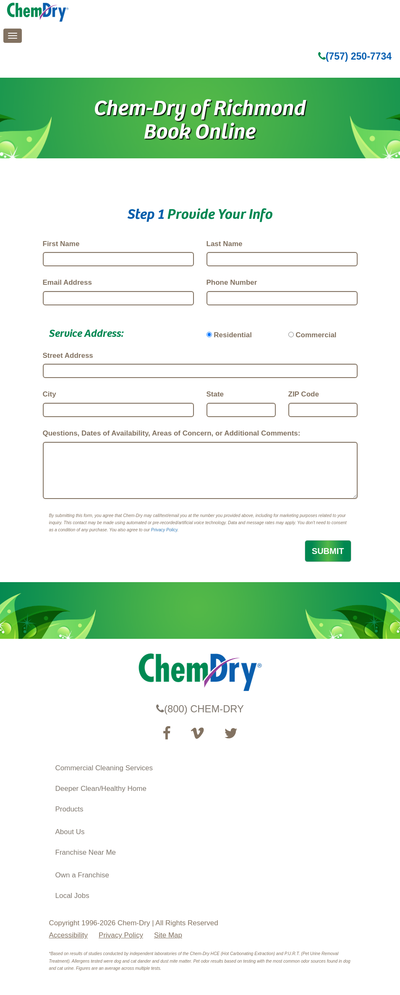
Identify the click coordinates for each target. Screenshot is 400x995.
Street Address (68, 356)
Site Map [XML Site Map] (168, 935)
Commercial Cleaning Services (104, 768)
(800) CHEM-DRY (200, 708)
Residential (233, 335)
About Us (70, 832)
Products (69, 809)
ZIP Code (303, 394)
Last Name (225, 244)
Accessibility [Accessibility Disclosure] (68, 935)
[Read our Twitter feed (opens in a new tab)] (231, 733)
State (215, 394)
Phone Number (232, 282)
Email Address (67, 282)
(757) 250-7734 (355, 56)
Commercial (315, 335)
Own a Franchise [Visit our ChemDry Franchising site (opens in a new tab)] (82, 875)
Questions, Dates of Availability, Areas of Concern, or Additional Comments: (172, 433)
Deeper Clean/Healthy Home (100, 789)
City (49, 394)
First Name (61, 244)
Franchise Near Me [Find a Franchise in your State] (85, 852)
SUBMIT (328, 551)
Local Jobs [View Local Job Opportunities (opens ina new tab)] (72, 896)
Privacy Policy (164, 530)
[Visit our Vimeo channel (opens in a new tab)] (197, 733)
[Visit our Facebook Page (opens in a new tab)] (166, 733)
